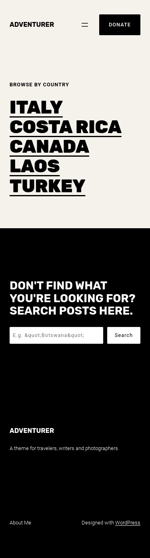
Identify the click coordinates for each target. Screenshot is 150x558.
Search (124, 335)
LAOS (35, 166)
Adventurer (32, 24)
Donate (120, 25)
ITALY (36, 107)
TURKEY (47, 186)
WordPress (127, 523)
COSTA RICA (66, 127)
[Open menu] (85, 25)
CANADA (49, 146)
